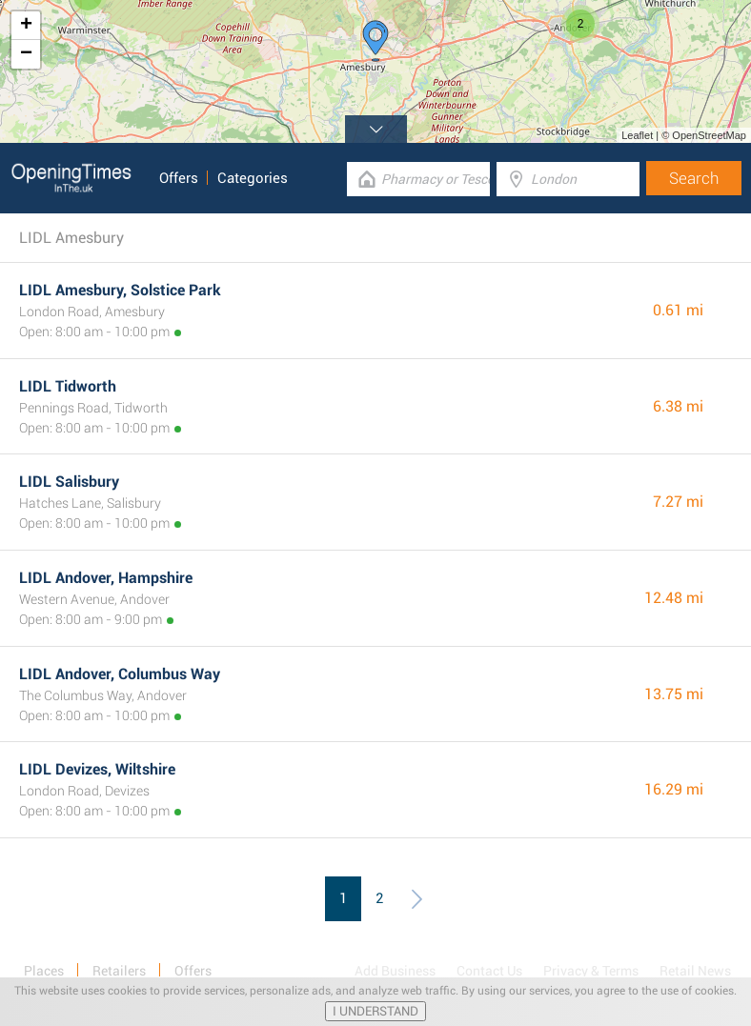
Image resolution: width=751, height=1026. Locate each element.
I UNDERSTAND (375, 1011)
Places (44, 970)
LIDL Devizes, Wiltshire (97, 769)
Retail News (695, 970)
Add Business (395, 970)
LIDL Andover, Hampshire (106, 578)
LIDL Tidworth (67, 386)
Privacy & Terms (591, 970)
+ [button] (26, 25)
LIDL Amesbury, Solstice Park (120, 290)
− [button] (26, 54)
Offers (178, 178)
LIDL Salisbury (69, 482)
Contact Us (489, 970)
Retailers (119, 970)
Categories (252, 178)
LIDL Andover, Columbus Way (119, 674)
